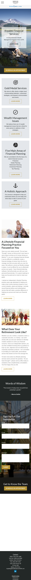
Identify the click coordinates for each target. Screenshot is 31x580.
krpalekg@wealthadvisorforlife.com (15, 568)
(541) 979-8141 (17, 560)
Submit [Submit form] (5, 467)
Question (4, 452)
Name (3, 422)
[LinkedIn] (15, 571)
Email (3, 432)
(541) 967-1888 (17, 556)
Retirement (15, 578)
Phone (3, 442)
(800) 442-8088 (18, 558)
